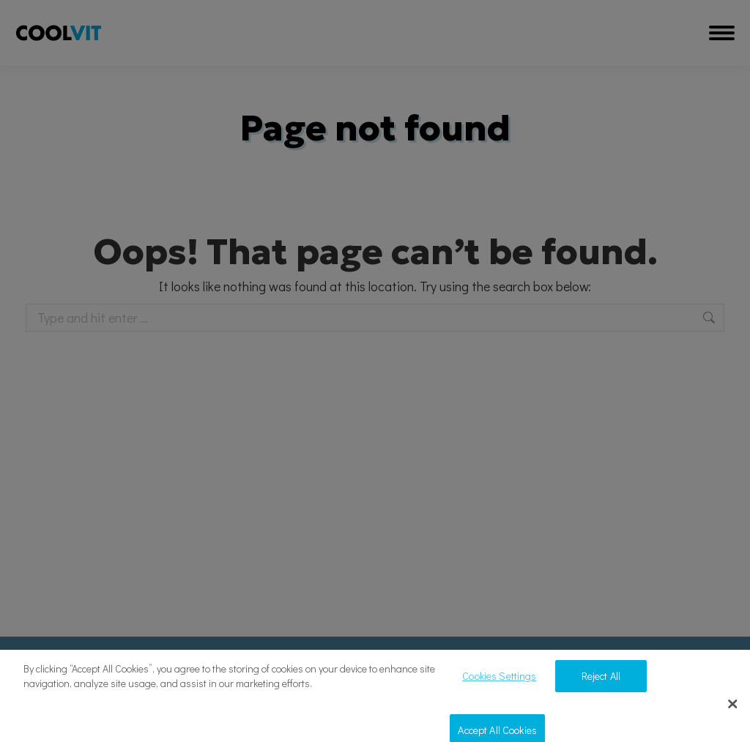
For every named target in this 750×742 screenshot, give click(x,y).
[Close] (732, 711)
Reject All (601, 683)
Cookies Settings (499, 683)
